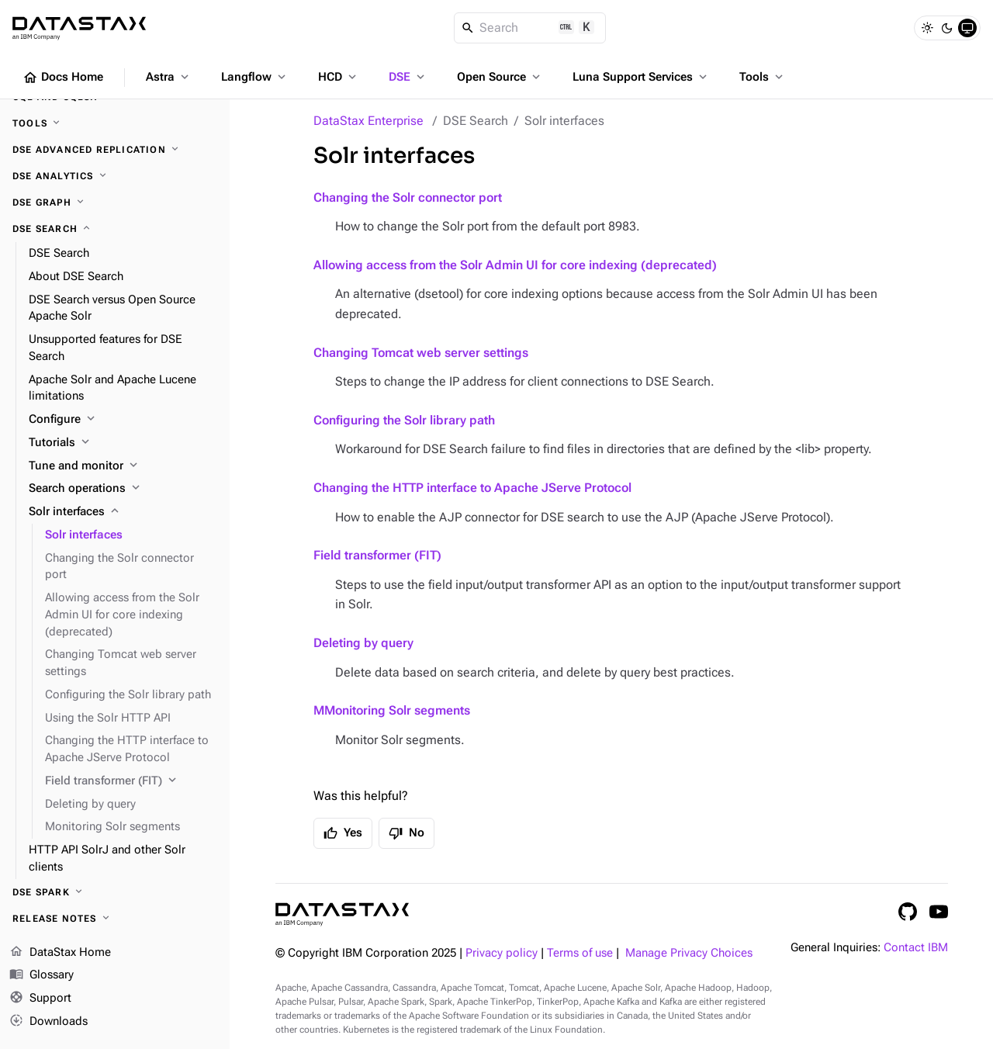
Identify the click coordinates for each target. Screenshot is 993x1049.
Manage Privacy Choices (689, 953)
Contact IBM (916, 947)
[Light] (927, 28)
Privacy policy (501, 953)
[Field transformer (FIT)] (131, 781)
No (406, 833)
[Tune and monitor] (122, 466)
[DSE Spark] (114, 892)
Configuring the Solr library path (404, 420)
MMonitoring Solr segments (391, 710)
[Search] (530, 27)
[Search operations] (122, 488)
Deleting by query (363, 642)
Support (40, 998)
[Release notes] (114, 918)
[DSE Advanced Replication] (114, 150)
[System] (967, 28)
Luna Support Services (641, 77)
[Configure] (122, 419)
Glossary (41, 975)
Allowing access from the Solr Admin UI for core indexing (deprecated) (515, 265)
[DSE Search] (114, 229)
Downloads (48, 1021)
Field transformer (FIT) (377, 555)
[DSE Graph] (114, 202)
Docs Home (62, 77)
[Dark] (947, 28)
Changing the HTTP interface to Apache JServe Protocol (472, 487)
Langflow (255, 77)
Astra (169, 77)
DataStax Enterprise (368, 120)
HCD (338, 77)
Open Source (500, 77)
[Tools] (114, 123)
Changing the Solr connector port (407, 197)
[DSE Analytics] (114, 176)
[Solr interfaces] (122, 512)
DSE (408, 77)
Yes (343, 833)
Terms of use (580, 953)
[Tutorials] (122, 443)
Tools (762, 77)
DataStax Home (60, 952)
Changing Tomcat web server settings (420, 352)
